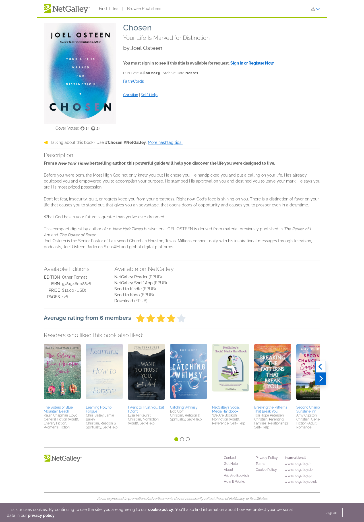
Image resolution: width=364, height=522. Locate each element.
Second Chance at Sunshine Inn (310, 409)
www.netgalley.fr (298, 464)
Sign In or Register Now (252, 63)
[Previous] (320, 367)
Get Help (231, 464)
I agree (330, 512)
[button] (62, 373)
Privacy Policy (267, 458)
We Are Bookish (236, 476)
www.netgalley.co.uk (301, 482)
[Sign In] (315, 8)
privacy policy (41, 515)
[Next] (320, 379)
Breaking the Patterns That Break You (270, 409)
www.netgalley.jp (298, 476)
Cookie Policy (266, 470)
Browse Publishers (144, 8)
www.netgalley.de (299, 470)
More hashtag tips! (165, 142)
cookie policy (160, 509)
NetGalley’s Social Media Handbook (225, 409)
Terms (260, 464)
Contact (230, 458)
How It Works (234, 482)
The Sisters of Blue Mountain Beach (58, 409)
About (228, 470)
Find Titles (108, 8)
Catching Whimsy (183, 407)
